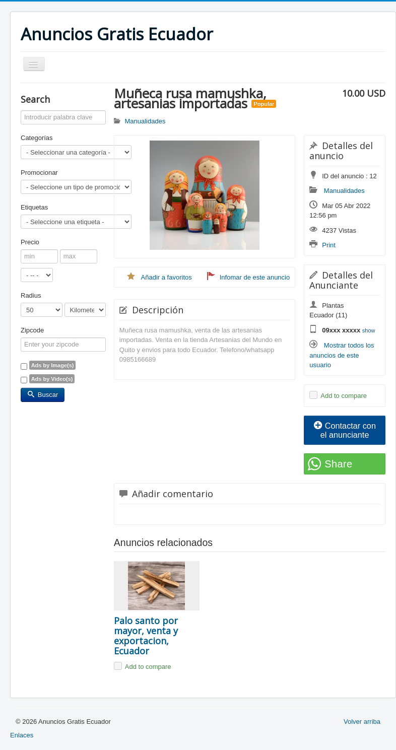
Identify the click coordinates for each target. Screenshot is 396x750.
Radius (31, 295)
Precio (30, 242)
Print (329, 245)
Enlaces (21, 735)
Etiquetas (34, 207)
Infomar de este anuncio (255, 277)
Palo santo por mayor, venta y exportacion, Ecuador (147, 636)
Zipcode (32, 330)
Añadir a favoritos (166, 277)
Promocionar (39, 172)
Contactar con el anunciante (344, 430)
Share (338, 463)
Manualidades (344, 190)
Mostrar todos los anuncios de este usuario (341, 355)
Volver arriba (362, 721)
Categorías (37, 138)
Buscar (42, 394)
